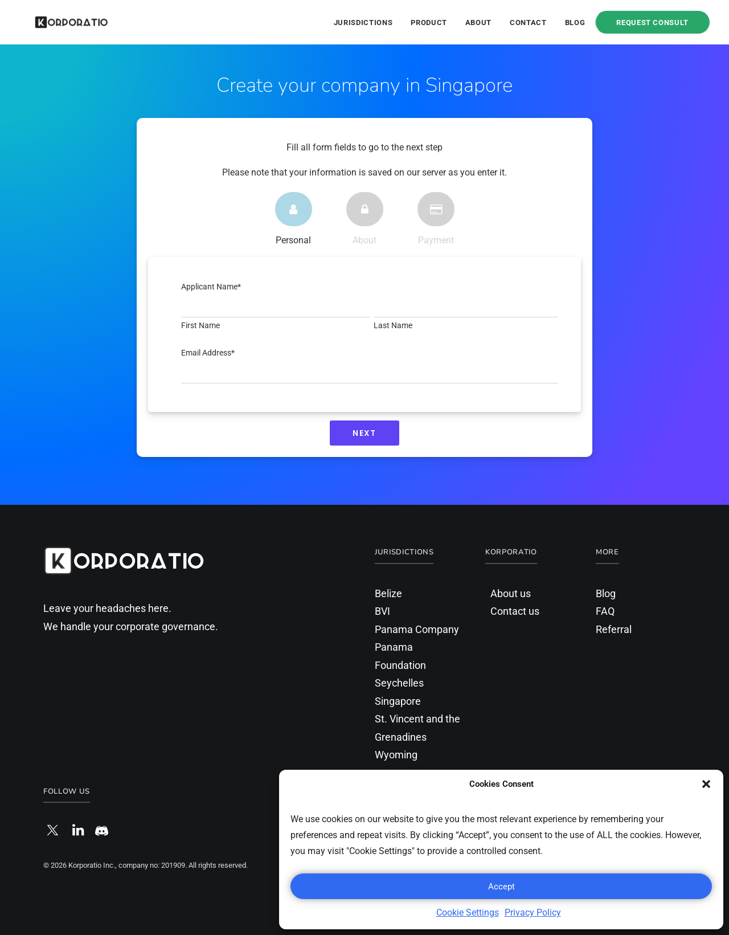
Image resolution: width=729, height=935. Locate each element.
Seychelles (399, 683)
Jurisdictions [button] (363, 22)
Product (429, 22)
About (478, 22)
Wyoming (396, 755)
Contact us (514, 611)
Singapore (398, 701)
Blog (575, 22)
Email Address (208, 352)
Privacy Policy (533, 912)
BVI (382, 611)
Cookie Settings (467, 912)
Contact (528, 22)
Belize (388, 593)
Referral (614, 629)
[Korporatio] (56, 22)
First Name (200, 325)
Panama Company (417, 629)
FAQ (605, 611)
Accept (501, 886)
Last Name (393, 325)
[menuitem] (367, 22)
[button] (706, 784)
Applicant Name (211, 286)
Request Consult (652, 22)
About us (510, 593)
